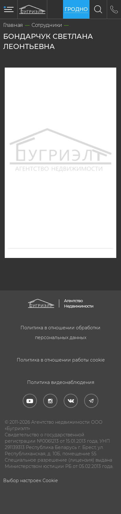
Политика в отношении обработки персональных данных (60, 332)
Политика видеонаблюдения (60, 382)
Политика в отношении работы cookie (61, 360)
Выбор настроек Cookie (30, 480)
